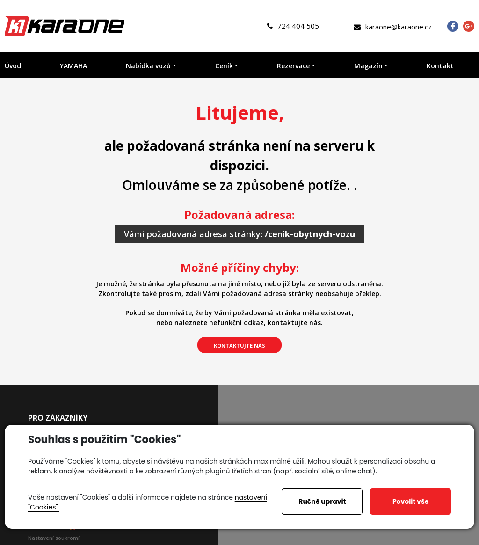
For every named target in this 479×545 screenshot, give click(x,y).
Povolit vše (410, 501)
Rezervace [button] (293, 65)
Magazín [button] (368, 65)
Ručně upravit (322, 501)
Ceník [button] (224, 65)
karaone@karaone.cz (393, 26)
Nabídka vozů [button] (148, 65)
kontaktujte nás (294, 322)
